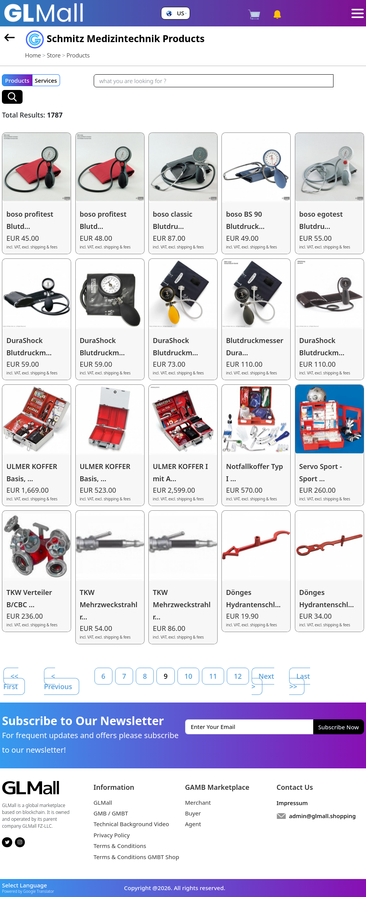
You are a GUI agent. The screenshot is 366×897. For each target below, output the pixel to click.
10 (188, 676)
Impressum (292, 803)
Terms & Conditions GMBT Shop (136, 857)
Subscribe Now (338, 727)
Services (46, 80)
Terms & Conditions (120, 846)
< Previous (58, 681)
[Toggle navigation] (357, 13)
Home (33, 55)
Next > (263, 681)
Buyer (193, 813)
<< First (10, 681)
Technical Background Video (131, 824)
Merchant (198, 802)
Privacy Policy (112, 835)
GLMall (103, 802)
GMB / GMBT (111, 813)
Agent (193, 824)
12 (238, 676)
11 (213, 676)
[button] (175, 13)
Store (54, 55)
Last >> (299, 681)
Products (17, 80)
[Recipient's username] (213, 80)
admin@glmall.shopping (322, 816)
